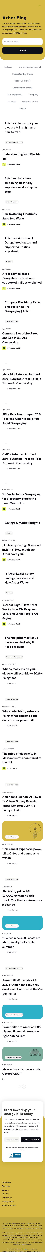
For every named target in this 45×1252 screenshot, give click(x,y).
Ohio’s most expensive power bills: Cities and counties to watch (22, 853)
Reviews (5, 1194)
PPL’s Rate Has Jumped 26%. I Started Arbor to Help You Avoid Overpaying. (22, 419)
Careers (5, 1190)
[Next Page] (24, 1087)
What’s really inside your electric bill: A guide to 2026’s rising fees (22, 673)
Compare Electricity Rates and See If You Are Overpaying (20, 338)
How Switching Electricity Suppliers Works (19, 216)
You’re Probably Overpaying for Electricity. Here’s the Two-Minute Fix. (21, 499)
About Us (6, 1186)
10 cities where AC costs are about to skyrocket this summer (21, 942)
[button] (39, 5)
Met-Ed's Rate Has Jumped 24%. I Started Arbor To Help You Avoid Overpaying (21, 379)
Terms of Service (9, 1205)
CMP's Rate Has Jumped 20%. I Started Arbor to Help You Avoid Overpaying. (21, 458)
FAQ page (24, 1249)
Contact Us (7, 1198)
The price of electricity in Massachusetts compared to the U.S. (21, 758)
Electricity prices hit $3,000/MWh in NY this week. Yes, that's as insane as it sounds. (22, 898)
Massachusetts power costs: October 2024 (21, 1071)
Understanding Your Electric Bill (21, 156)
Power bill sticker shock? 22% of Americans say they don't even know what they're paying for (22, 986)
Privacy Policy (8, 1202)
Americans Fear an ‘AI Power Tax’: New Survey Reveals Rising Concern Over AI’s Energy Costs (21, 803)
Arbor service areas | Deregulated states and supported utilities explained (22, 278)
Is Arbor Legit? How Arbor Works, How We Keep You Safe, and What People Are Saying (20, 611)
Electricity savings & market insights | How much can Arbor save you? (21, 549)
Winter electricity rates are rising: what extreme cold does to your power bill (20, 715)
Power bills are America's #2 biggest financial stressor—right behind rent (21, 1031)
